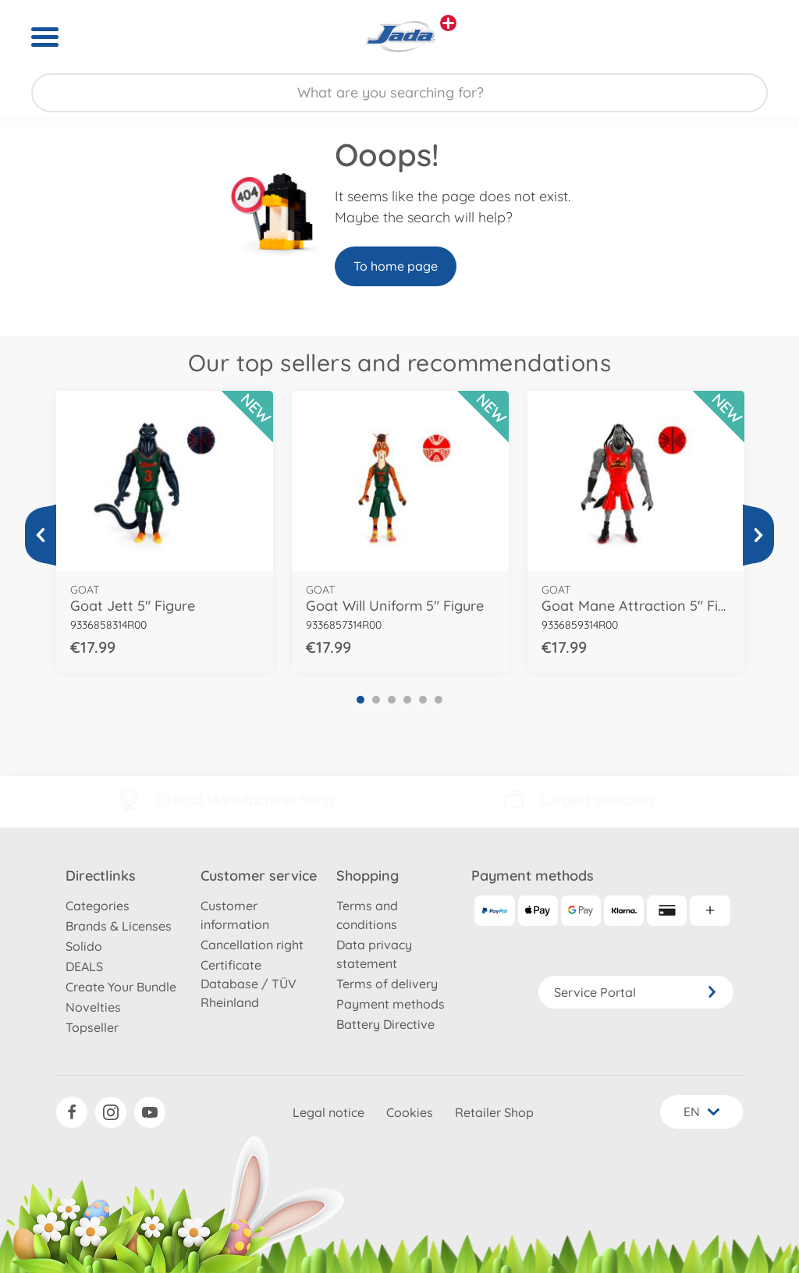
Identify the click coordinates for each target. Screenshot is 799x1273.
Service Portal (636, 992)
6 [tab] (438, 700)
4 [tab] (407, 700)
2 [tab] (376, 700)
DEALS (84, 966)
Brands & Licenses (119, 926)
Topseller (92, 1027)
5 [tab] (423, 700)
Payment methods (390, 1004)
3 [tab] (392, 700)
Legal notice (328, 1112)
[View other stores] (448, 23)
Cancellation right (252, 944)
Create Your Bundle (121, 987)
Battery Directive (385, 1024)
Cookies (409, 1112)
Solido (84, 946)
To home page (395, 266)
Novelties (93, 1007)
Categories (98, 905)
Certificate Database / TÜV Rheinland (249, 983)
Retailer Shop (494, 1112)
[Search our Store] (399, 92)
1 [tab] (360, 700)
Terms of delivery (387, 983)
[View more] (40, 535)
